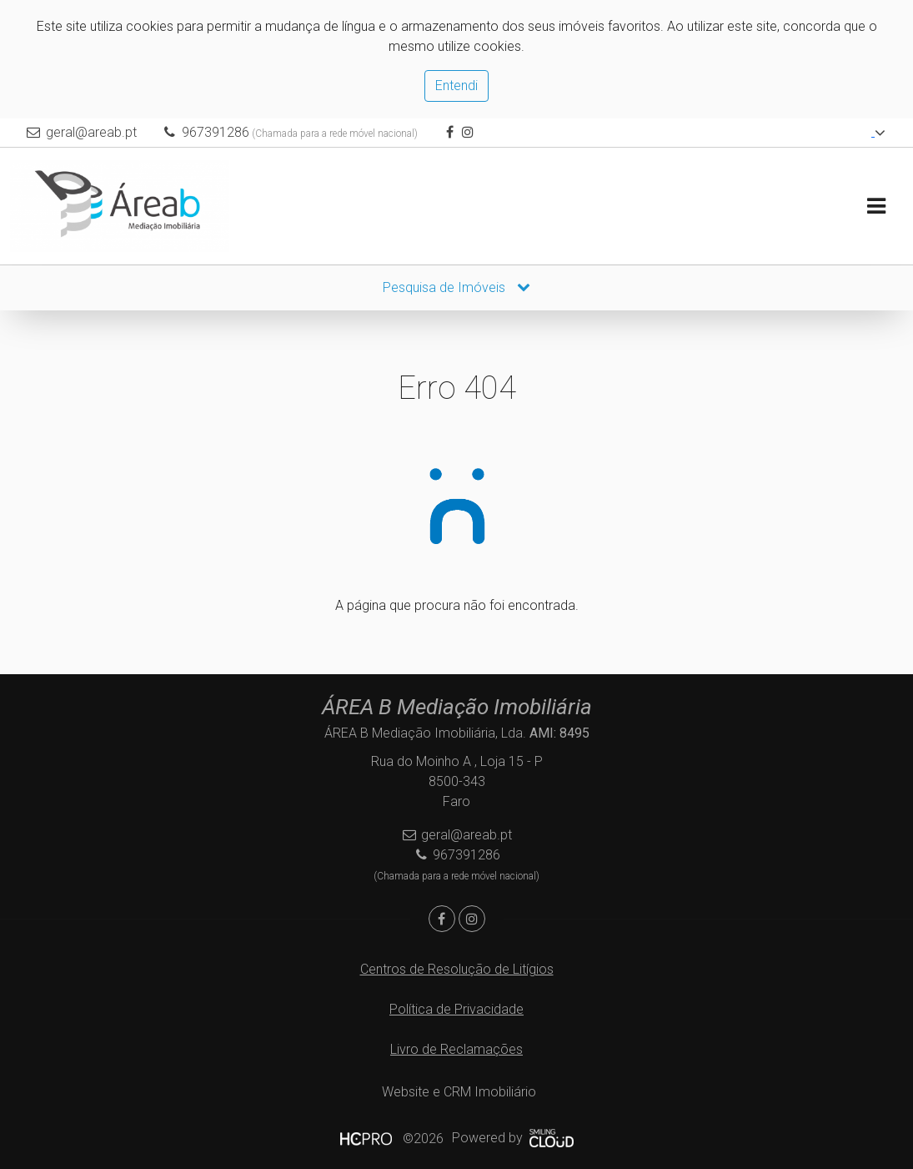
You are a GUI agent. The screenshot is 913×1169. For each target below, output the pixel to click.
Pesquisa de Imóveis (456, 287)
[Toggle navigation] (876, 206)
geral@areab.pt (91, 132)
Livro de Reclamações (456, 1049)
